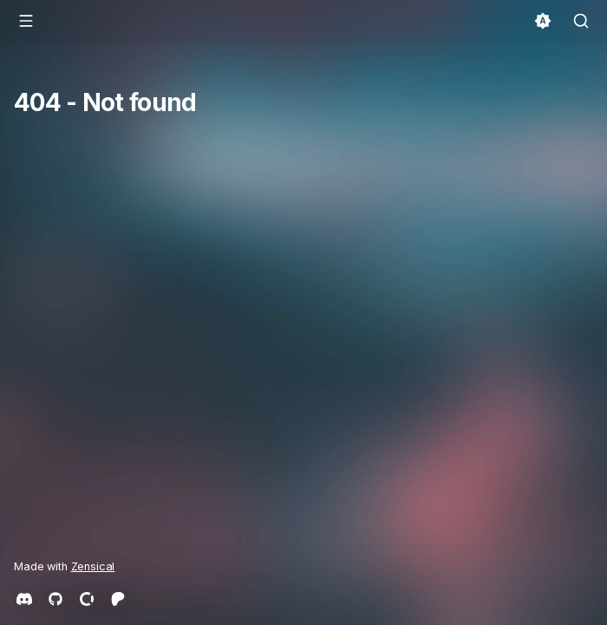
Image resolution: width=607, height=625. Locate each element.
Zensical (93, 566)
